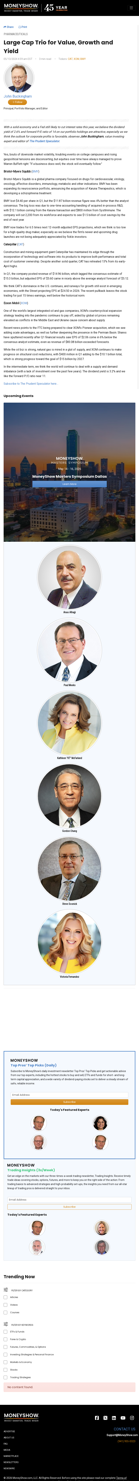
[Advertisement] (69, 1016)
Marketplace (11, 1456)
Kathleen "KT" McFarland (69, 758)
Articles (14, 1297)
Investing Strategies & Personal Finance (32, 1354)
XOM (76, 58)
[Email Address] (69, 1095)
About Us (9, 1437)
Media (7, 1450)
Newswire (9, 1468)
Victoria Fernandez (69, 976)
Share (9, 27)
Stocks (14, 1369)
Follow (17, 102)
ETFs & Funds (17, 1331)
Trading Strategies (20, 1377)
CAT (70, 58)
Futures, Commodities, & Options (28, 1346)
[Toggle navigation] (131, 8)
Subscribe (69, 1102)
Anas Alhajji (69, 612)
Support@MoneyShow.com (122, 1435)
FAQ (6, 1444)
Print (22, 27)
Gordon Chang (69, 831)
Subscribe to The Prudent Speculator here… (31, 383)
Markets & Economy (21, 1362)
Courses (14, 1312)
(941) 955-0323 (126, 1441)
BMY (83, 58)
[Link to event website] (69, 472)
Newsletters (11, 1462)
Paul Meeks (69, 685)
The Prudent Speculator (44, 141)
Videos (14, 1304)
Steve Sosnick (69, 903)
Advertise (9, 1431)
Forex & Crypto (18, 1339)
